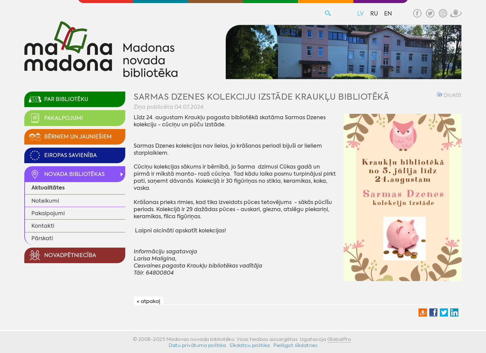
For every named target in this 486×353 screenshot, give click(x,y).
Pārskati (42, 238)
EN (388, 13)
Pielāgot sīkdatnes (295, 345)
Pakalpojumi (48, 213)
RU (374, 13)
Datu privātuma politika (197, 345)
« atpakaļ (148, 301)
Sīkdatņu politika (250, 345)
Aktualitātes (48, 188)
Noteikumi (45, 200)
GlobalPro (339, 339)
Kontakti (42, 225)
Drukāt (449, 95)
